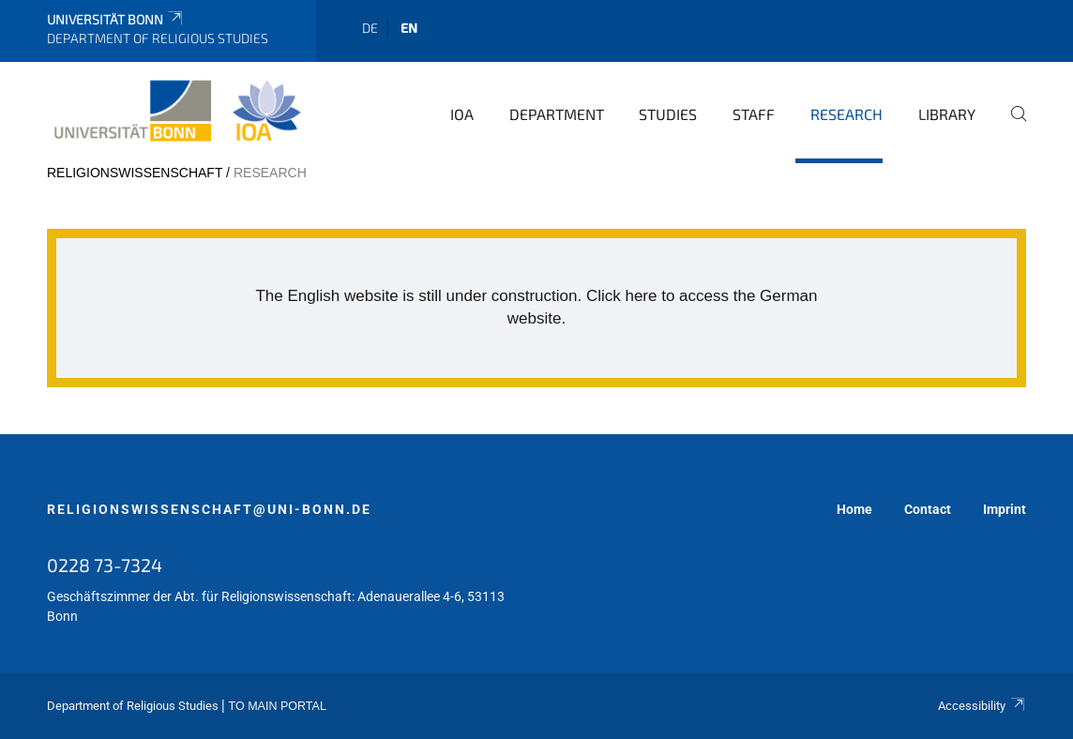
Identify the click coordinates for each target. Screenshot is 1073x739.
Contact (927, 509)
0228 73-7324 (104, 564)
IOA (462, 114)
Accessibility (982, 706)
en (408, 28)
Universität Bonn (116, 19)
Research (846, 114)
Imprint (1004, 509)
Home (854, 509)
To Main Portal (277, 706)
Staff (754, 114)
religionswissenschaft (134, 172)
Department (556, 114)
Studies (668, 114)
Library (946, 114)
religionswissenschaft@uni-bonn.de (209, 509)
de (370, 28)
